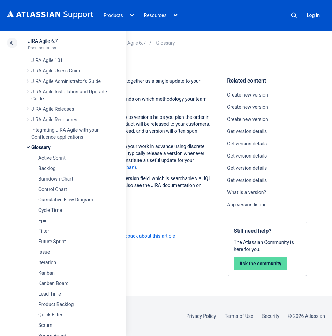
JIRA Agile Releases (52, 109)
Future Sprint (52, 241)
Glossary (41, 147)
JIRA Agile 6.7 (43, 41)
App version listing (246, 204)
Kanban (46, 273)
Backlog (47, 168)
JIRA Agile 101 (47, 60)
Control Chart (52, 189)
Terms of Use (239, 316)
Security (270, 316)
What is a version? (246, 192)
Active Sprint (52, 158)
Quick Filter (50, 315)
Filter (43, 231)
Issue (44, 252)
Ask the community (260, 263)
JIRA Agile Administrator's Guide (66, 81)
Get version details (247, 131)
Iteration (47, 262)
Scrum (45, 325)
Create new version (247, 95)
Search (294, 15)
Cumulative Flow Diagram (65, 200)
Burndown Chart (55, 179)
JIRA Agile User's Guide (56, 71)
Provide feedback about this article (138, 236)
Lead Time (49, 294)
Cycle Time (50, 210)
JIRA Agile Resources (54, 119)
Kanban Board (53, 283)
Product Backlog (56, 304)
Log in (313, 15)
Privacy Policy (201, 316)
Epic (42, 220)
